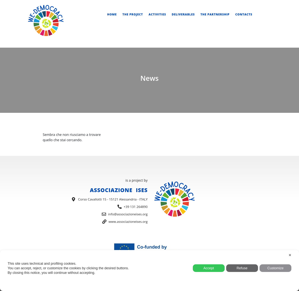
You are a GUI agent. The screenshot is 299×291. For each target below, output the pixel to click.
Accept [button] (208, 268)
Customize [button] (275, 268)
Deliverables (183, 14)
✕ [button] (290, 255)
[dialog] (149, 270)
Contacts (243, 14)
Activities (157, 14)
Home (112, 14)
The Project (132, 14)
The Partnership (215, 14)
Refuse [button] (242, 268)
